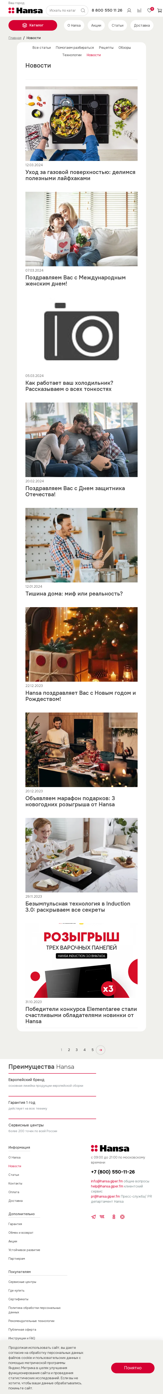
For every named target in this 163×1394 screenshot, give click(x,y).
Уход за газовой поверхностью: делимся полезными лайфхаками (80, 175)
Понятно (133, 1368)
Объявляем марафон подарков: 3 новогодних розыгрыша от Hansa (70, 801)
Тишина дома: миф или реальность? (74, 593)
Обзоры (125, 47)
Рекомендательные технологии (31, 1321)
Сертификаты (18, 1299)
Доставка (142, 25)
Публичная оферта (22, 1329)
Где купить (16, 1290)
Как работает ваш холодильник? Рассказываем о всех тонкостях (69, 386)
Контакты (15, 1183)
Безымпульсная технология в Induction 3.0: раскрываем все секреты (77, 906)
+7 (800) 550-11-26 (113, 1172)
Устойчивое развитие (24, 1250)
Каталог (33, 25)
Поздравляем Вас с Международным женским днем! (75, 280)
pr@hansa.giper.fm (105, 1196)
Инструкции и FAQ (21, 1338)
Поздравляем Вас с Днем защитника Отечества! (75, 491)
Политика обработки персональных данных (34, 1310)
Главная (14, 38)
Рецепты (106, 47)
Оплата (13, 1192)
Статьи (117, 25)
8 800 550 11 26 (107, 10)
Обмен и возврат (20, 1233)
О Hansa (74, 25)
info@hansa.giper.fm (107, 1181)
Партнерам (16, 1259)
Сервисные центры (22, 1282)
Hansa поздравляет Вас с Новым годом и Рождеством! (80, 696)
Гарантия (15, 1224)
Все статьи (41, 47)
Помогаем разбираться (75, 47)
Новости (94, 55)
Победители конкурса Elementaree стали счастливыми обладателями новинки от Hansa (81, 1015)
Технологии (72, 55)
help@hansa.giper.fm (107, 1186)
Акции (96, 25)
